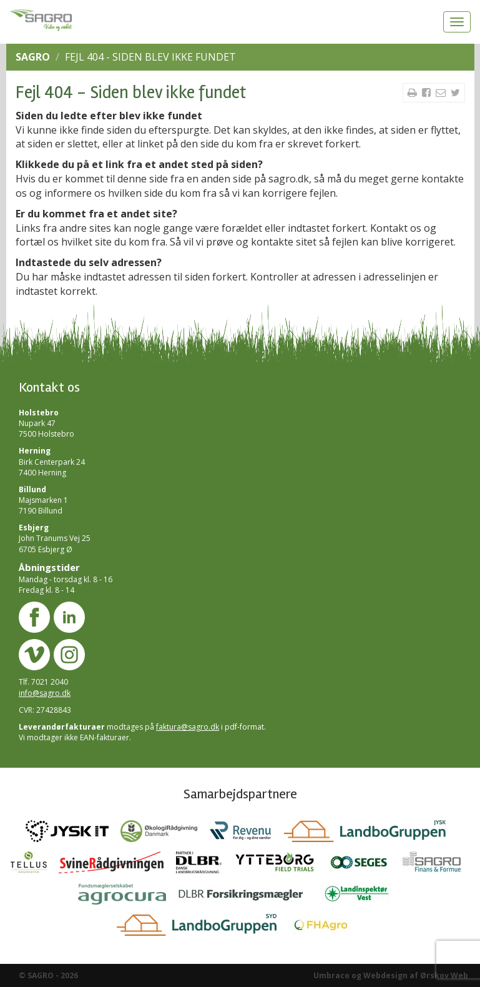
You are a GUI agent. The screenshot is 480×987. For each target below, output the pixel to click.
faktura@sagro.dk (187, 727)
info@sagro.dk (45, 693)
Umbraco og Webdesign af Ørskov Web (390, 975)
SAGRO (33, 57)
